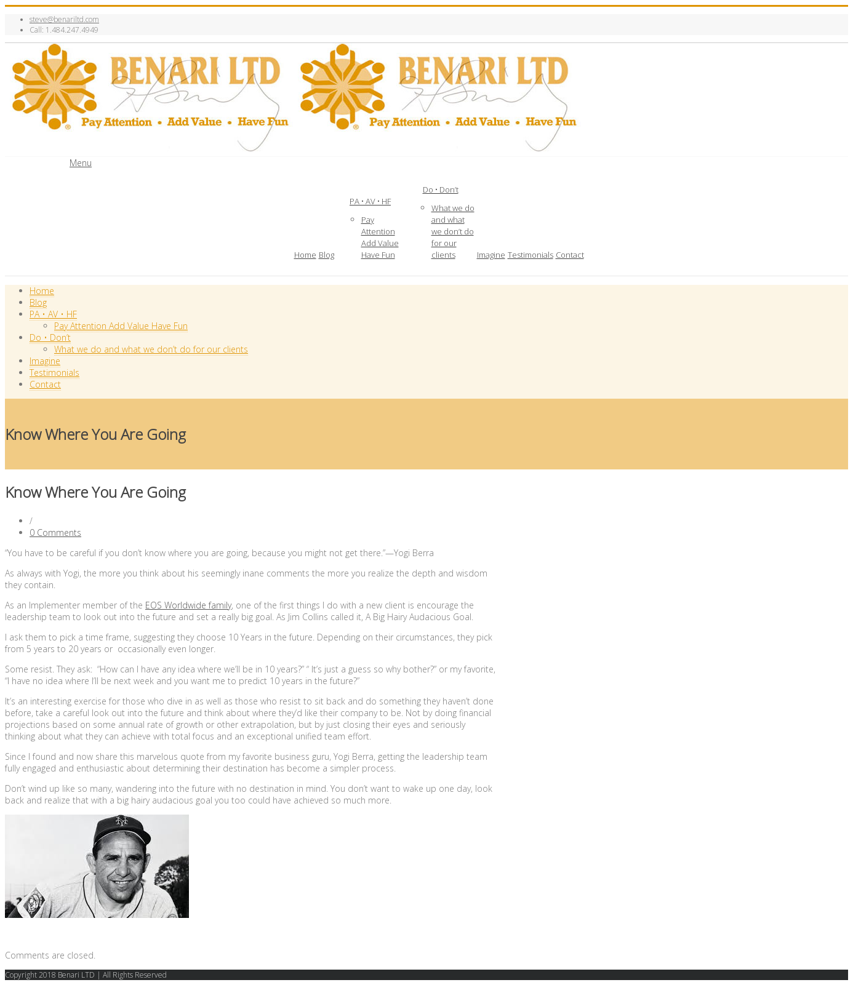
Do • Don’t (441, 189)
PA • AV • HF (370, 201)
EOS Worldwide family (188, 605)
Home (305, 254)
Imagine (491, 254)
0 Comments (55, 532)
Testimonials (530, 254)
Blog (326, 254)
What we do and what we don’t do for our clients (453, 231)
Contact (570, 254)
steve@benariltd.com (64, 19)
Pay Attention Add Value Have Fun (380, 237)
